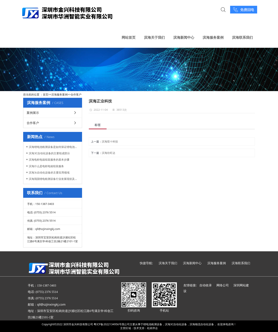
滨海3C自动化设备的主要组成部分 (49, 153)
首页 (45, 94)
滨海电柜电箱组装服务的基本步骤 (49, 159)
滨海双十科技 (110, 141)
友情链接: (190, 285)
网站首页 (129, 37)
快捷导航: (146, 263)
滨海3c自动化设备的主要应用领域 (49, 172)
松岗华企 (152, 328)
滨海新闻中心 (183, 37)
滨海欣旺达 (108, 153)
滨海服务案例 (213, 37)
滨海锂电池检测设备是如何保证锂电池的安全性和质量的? (54, 147)
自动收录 (205, 285)
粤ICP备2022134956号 (107, 324)
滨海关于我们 (154, 37)
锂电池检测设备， (154, 324)
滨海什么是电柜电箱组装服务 (46, 166)
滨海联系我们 (242, 37)
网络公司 (222, 285)
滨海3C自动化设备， (177, 324)
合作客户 (76, 94)
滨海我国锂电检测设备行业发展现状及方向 (54, 179)
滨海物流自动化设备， (203, 324)
